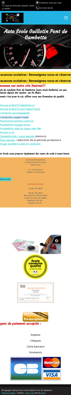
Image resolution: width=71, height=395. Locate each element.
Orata (42, 393)
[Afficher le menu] (66, 18)
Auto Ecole (29, 393)
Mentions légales (9, 393)
